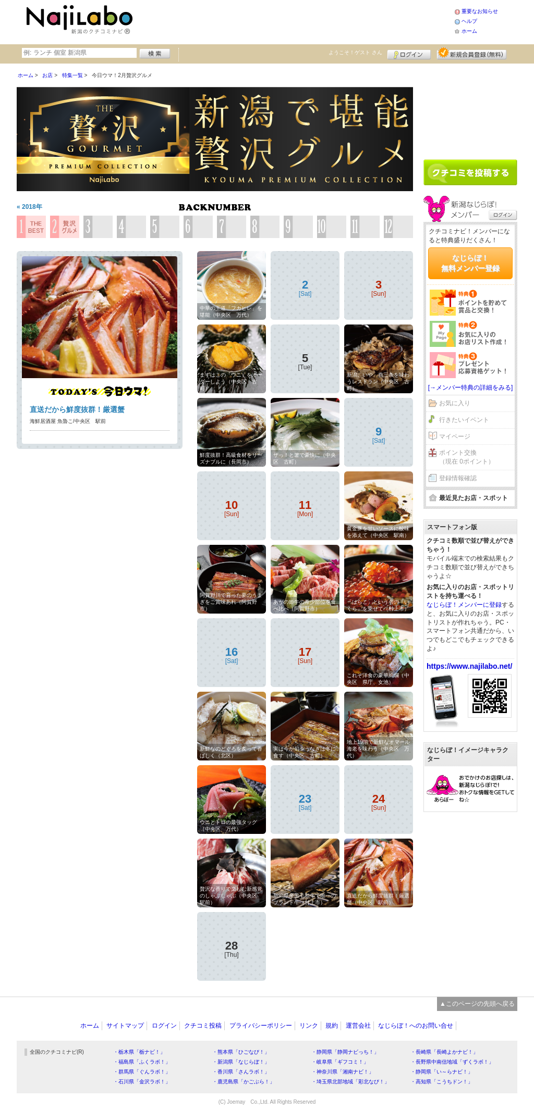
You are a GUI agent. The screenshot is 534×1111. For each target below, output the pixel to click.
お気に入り (454, 403)
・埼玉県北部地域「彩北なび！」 (350, 1081)
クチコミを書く (470, 172)
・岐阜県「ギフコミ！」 (340, 1062)
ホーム (469, 31)
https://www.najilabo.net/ (469, 666)
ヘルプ (469, 21)
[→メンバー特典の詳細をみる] (470, 387)
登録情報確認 (458, 478)
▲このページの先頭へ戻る (477, 1003)
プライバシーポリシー (260, 1025)
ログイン (409, 53)
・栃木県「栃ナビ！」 (139, 1052)
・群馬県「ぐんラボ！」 (142, 1072)
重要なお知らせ (480, 11)
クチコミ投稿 (203, 1025)
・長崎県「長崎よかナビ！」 (444, 1052)
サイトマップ (125, 1025)
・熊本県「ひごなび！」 (241, 1052)
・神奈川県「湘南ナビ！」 (342, 1072)
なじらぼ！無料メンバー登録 (470, 263)
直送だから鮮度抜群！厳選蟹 (77, 409)
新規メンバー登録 (471, 53)
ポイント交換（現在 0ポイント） (466, 457)
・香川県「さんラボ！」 (241, 1072)
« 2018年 (29, 206)
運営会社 (358, 1025)
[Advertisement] (295, 20)
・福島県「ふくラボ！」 (142, 1062)
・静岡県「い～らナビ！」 (441, 1072)
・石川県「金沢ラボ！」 (142, 1081)
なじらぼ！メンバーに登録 (464, 604)
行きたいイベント (464, 419)
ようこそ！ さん (355, 52)
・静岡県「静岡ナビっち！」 (345, 1052)
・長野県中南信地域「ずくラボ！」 (452, 1062)
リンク (308, 1025)
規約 (331, 1025)
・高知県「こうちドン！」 (441, 1081)
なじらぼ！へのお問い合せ (415, 1025)
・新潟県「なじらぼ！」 (241, 1062)
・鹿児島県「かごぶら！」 (243, 1081)
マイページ (454, 436)
